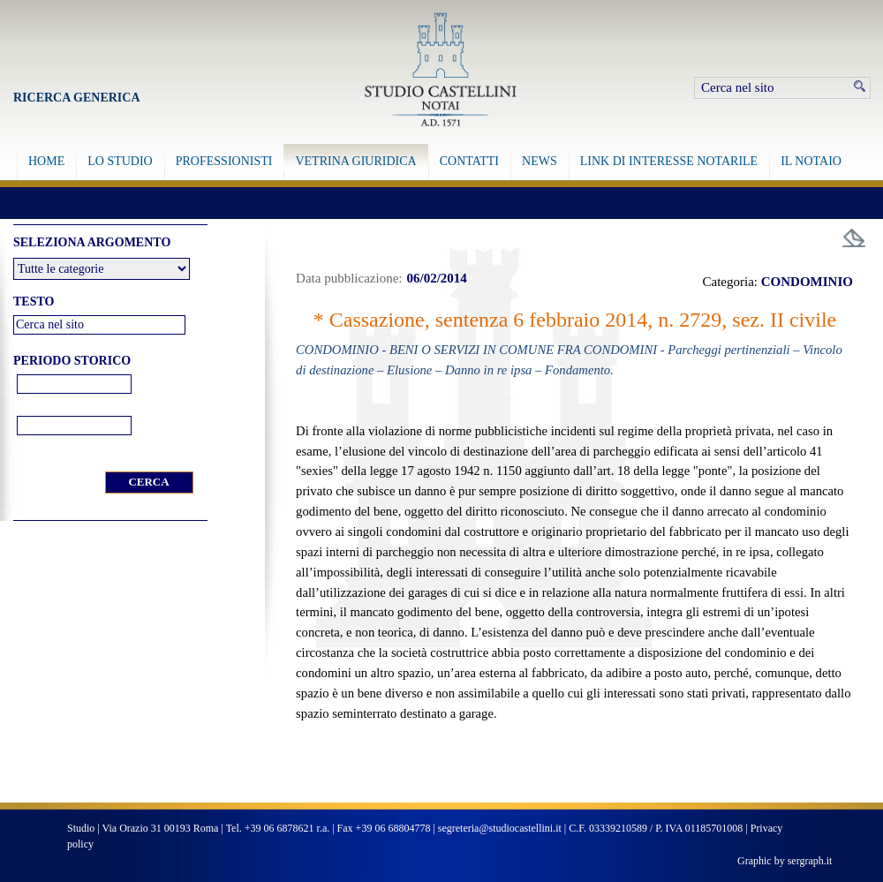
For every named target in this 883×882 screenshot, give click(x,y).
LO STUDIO (120, 161)
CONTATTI (469, 161)
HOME (46, 161)
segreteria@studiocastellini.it (500, 828)
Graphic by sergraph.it (784, 861)
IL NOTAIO (811, 161)
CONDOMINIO (807, 282)
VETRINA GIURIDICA (355, 161)
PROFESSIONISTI (224, 161)
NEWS (539, 161)
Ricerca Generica (76, 97)
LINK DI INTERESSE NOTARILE (669, 161)
